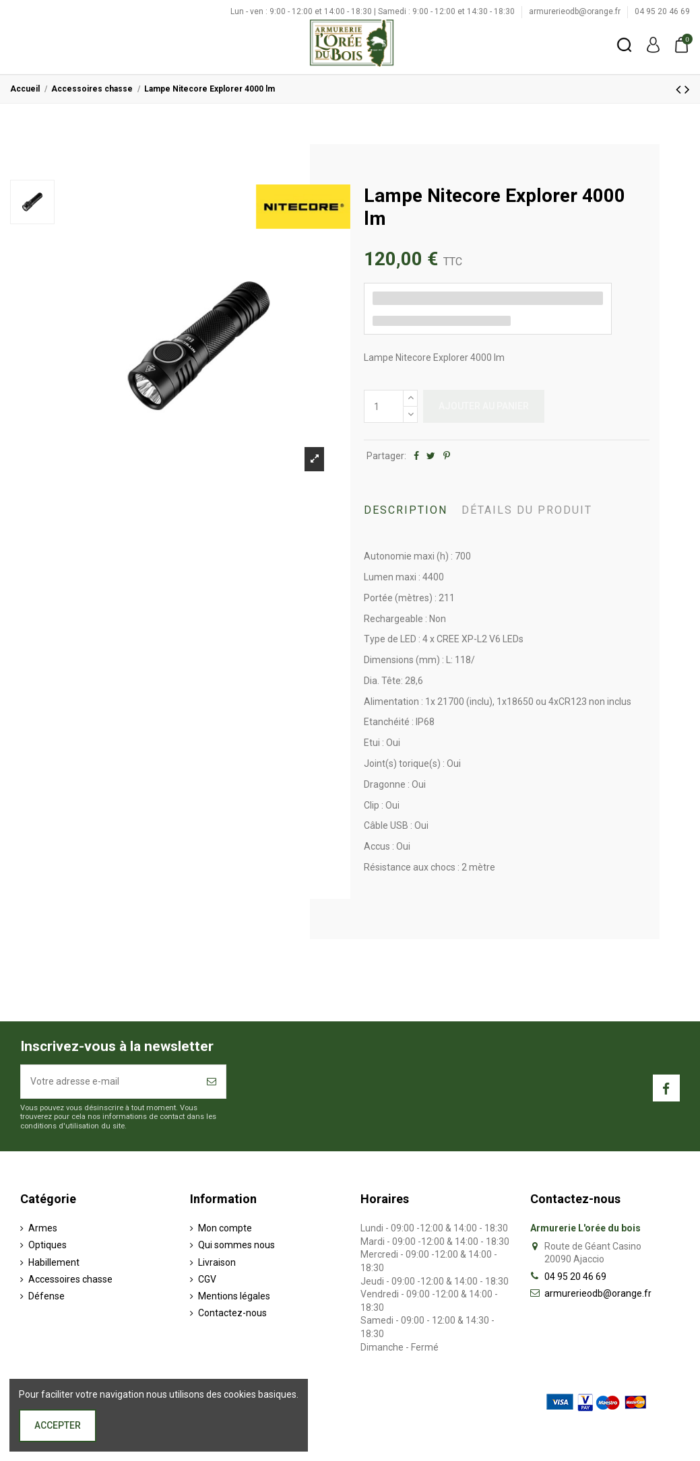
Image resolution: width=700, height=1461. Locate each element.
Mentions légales (234, 1296)
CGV (207, 1279)
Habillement (53, 1262)
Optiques (47, 1244)
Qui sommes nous (236, 1244)
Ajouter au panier (484, 406)
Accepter (57, 1425)
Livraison (217, 1262)
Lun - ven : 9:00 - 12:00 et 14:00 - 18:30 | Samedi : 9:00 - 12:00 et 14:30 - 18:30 (373, 11)
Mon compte (225, 1228)
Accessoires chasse (70, 1279)
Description (405, 510)
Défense (46, 1296)
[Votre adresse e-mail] (109, 1081)
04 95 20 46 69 (662, 11)
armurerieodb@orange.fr (576, 11)
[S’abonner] (211, 1081)
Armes (42, 1228)
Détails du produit (527, 510)
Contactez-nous (232, 1312)
